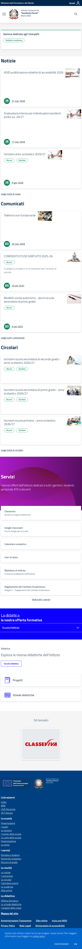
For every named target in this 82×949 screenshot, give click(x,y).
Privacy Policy (8, 925)
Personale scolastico (11, 858)
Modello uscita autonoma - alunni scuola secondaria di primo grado (29, 300)
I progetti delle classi (11, 908)
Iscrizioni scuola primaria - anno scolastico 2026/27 (30, 422)
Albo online (6, 890)
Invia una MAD (59, 920)
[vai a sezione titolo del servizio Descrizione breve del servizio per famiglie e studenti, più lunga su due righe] (41, 513)
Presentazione (8, 823)
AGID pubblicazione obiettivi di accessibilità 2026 (33, 72)
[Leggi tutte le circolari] (12, 450)
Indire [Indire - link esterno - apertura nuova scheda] (3, 802)
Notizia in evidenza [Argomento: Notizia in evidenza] (14, 40)
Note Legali (25, 925)
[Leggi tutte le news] (11, 194)
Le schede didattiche (11, 904)
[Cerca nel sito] (75, 14)
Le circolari (6, 879)
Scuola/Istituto (10, 628)
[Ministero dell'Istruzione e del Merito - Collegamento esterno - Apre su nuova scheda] (17, 2)
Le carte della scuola (11, 837)
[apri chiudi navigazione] (4, 14)
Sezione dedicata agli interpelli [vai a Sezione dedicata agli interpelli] (21, 34)
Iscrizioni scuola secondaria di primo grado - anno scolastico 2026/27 (34, 391)
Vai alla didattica (11, 663)
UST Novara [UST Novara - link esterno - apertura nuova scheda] (7, 813)
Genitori (22, 160)
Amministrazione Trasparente (16, 920)
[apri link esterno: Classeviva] (41, 744)
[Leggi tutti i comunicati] (13, 338)
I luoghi (4, 827)
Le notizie (5, 872)
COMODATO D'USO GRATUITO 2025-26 (28, 256)
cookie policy (38, 936)
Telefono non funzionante (20, 215)
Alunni (9, 160)
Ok (75, 944)
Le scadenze (7, 887)
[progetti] (41, 680)
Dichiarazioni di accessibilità (49, 925)
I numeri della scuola (11, 834)
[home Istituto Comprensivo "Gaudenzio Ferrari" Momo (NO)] (24, 14)
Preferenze (61, 944)
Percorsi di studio (9, 862)
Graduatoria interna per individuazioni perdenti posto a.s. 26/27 (32, 115)
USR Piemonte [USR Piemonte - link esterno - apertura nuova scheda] (8, 809)
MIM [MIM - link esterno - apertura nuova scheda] (3, 805)
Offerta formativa (9, 900)
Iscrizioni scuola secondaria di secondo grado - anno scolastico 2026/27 (32, 361)
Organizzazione (8, 841)
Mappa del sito (9, 913)
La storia (5, 844)
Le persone (6, 830)
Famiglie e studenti (10, 855)
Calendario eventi (9, 883)
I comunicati (7, 876)
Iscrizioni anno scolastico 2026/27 (25, 154)
